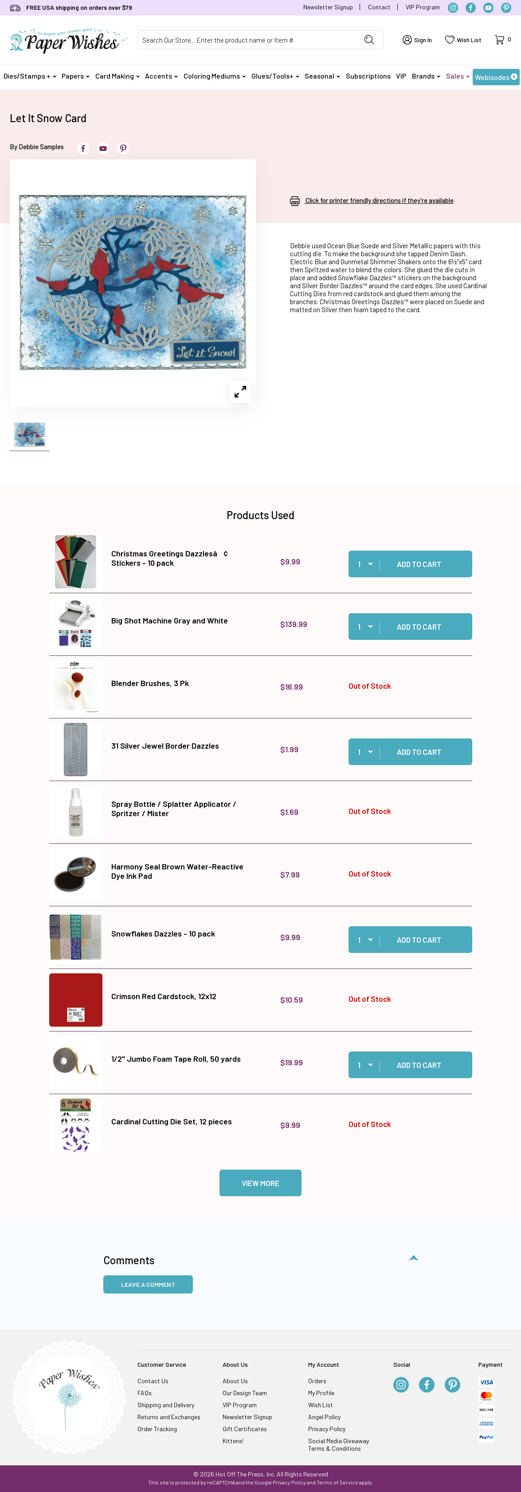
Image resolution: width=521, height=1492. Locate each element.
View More (260, 1183)
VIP (401, 75)
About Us (235, 1381)
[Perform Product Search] (369, 40)
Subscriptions (368, 75)
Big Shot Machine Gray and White (169, 620)
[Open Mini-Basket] (503, 39)
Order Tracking (157, 1428)
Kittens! (233, 1440)
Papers (76, 75)
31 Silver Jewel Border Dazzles (165, 745)
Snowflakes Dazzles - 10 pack (163, 933)
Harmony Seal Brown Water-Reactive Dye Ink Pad (177, 871)
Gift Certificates (245, 1428)
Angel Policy (324, 1417)
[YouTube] (488, 8)
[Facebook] (471, 8)
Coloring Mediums (215, 75)
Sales (458, 75)
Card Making (117, 75)
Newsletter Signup (328, 7)
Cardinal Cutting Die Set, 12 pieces (171, 1121)
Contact (379, 7)
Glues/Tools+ (275, 75)
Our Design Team (245, 1393)
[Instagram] (453, 8)
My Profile (321, 1393)
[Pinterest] (506, 8)
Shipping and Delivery (165, 1405)
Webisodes (496, 77)
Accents (161, 75)
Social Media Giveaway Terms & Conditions (338, 1444)
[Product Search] (247, 40)
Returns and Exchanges (168, 1417)
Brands (426, 75)
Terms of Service (337, 1482)
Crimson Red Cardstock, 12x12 (163, 996)
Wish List (320, 1405)
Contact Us (152, 1381)
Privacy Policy (326, 1428)
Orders (317, 1381)
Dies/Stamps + (30, 75)
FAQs (144, 1393)
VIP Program (423, 7)
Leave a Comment (148, 1284)
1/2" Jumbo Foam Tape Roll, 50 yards (176, 1058)
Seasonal (322, 75)
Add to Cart (419, 564)
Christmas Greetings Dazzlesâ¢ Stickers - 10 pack (169, 558)
